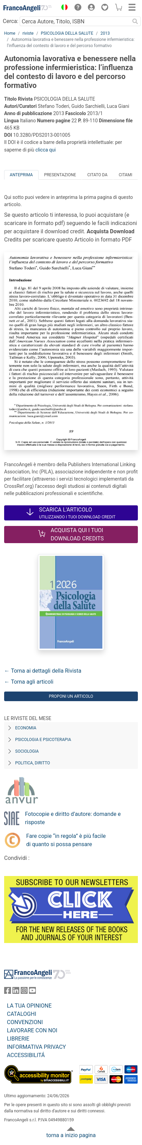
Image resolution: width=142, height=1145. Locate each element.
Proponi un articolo (71, 696)
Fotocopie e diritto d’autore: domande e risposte (73, 818)
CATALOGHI (21, 1014)
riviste (27, 33)
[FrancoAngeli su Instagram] (24, 992)
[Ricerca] (135, 21)
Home (9, 33)
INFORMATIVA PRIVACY (36, 1047)
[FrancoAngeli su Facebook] (7, 992)
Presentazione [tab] (60, 174)
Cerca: (10, 21)
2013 (105, 33)
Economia (25, 728)
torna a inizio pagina (70, 1135)
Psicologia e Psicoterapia (43, 739)
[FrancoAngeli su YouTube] (32, 992)
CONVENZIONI (25, 1022)
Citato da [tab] (97, 174)
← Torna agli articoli (28, 681)
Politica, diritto (32, 763)
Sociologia (27, 751)
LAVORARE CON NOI (32, 1030)
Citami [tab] (125, 174)
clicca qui (46, 150)
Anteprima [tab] (21, 174)
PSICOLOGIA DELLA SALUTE (67, 33)
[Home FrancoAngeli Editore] (27, 8)
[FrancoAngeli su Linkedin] (15, 992)
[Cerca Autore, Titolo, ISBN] (75, 21)
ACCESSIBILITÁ (26, 1055)
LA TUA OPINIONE (29, 1005)
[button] (62, 8)
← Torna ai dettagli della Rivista (42, 670)
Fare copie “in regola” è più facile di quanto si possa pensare (66, 840)
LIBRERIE (18, 1038)
